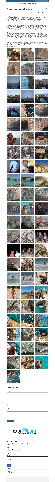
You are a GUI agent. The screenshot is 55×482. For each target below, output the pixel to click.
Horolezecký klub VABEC (27, 3)
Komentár (8, 391)
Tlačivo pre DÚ (9, 444)
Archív (8, 447)
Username (9, 455)
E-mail (8, 408)
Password (9, 459)
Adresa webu (9, 412)
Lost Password (9, 468)
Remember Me (10, 463)
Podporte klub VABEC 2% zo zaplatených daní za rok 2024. (17, 443)
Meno (8, 404)
